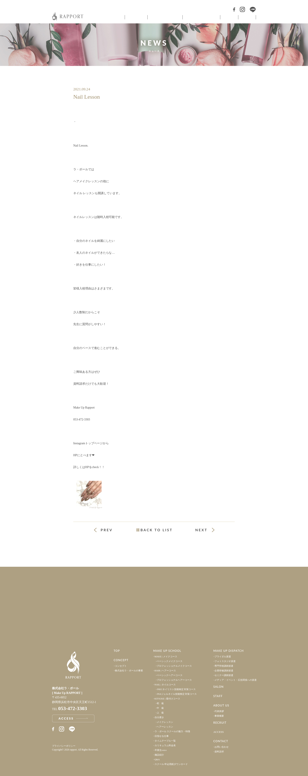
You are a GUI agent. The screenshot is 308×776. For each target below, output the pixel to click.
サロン (228, 17)
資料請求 (219, 751)
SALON (218, 686)
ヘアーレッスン (165, 726)
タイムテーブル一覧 (165, 740)
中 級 (160, 708)
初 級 (160, 703)
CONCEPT (121, 660)
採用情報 (231, 584)
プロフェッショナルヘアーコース (174, 680)
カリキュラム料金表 (165, 745)
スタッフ (247, 17)
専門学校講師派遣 (224, 666)
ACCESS (218, 731)
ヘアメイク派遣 (201, 17)
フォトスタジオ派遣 (225, 661)
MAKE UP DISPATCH (228, 650)
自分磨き (159, 717)
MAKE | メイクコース (166, 656)
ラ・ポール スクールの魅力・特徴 (172, 731)
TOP (117, 650)
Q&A (157, 759)
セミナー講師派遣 (224, 675)
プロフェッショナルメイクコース (174, 666)
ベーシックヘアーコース (169, 675)
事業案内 (77, 584)
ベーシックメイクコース (169, 661)
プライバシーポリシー (63, 746)
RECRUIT (219, 722)
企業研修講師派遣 (224, 670)
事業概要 (219, 716)
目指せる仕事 (162, 736)
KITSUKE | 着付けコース (167, 698)
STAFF (218, 696)
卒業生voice (161, 750)
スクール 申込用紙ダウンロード (171, 764)
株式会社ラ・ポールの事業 (129, 670)
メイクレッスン (165, 722)
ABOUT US (221, 705)
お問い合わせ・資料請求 (231, 619)
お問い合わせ (222, 747)
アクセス (77, 619)
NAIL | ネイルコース (165, 684)
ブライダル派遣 (223, 656)
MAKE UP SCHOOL (167, 650)
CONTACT (220, 741)
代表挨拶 (219, 711)
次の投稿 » (205, 530)
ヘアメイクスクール (165, 17)
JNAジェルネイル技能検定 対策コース (177, 694)
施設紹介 (159, 754)
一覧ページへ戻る (154, 530)
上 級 (160, 712)
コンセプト (136, 17)
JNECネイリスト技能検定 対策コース (176, 689)
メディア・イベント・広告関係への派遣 (236, 680)
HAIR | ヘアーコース (165, 670)
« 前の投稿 (107, 530)
